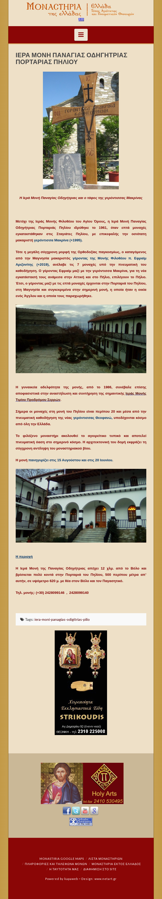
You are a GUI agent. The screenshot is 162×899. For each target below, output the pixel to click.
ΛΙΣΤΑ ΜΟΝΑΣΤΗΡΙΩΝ (105, 858)
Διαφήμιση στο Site (99, 869)
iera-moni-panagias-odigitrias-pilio (62, 619)
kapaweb (71, 878)
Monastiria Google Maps (62, 858)
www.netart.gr (105, 878)
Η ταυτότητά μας (64, 869)
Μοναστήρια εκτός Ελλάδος (116, 864)
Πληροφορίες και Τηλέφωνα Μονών (56, 864)
